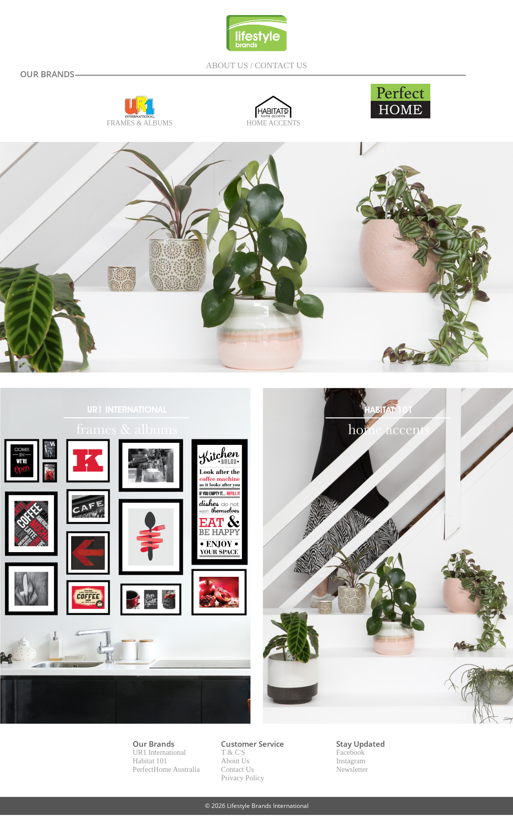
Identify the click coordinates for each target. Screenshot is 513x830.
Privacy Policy (242, 778)
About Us (235, 761)
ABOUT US (227, 65)
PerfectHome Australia (166, 769)
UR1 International (159, 752)
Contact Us (237, 769)
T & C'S (233, 752)
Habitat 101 (150, 761)
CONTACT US (280, 65)
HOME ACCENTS (273, 119)
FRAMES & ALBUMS (139, 119)
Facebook (350, 752)
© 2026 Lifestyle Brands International (257, 805)
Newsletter (352, 769)
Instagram (351, 761)
